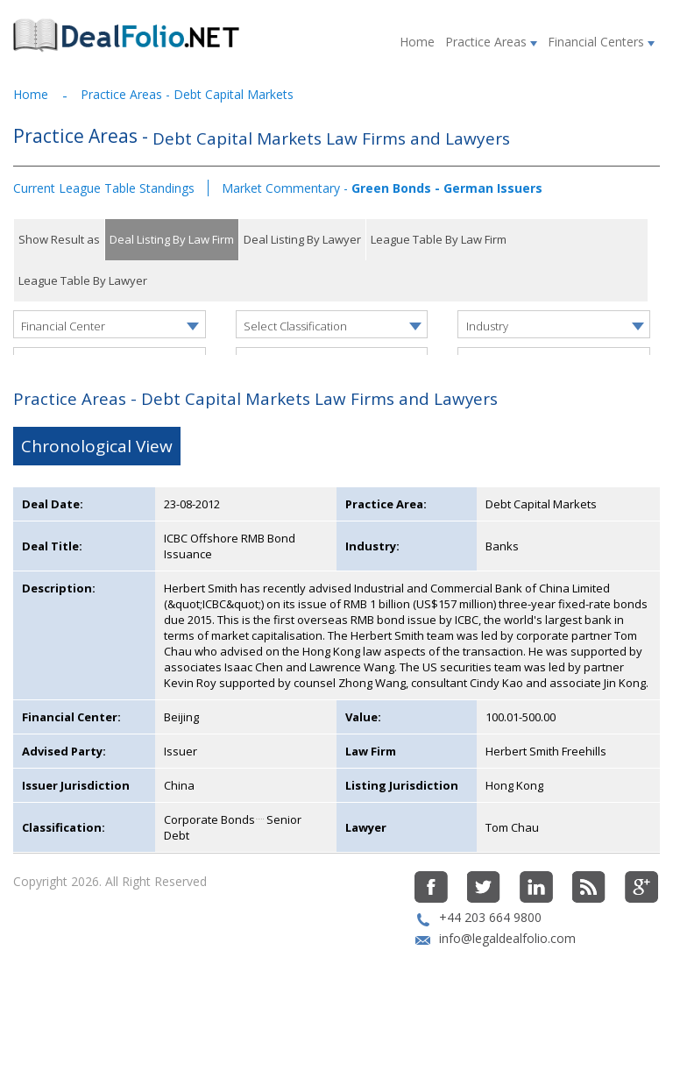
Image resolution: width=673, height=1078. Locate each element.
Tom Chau (512, 881)
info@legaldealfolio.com (507, 991)
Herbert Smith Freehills (545, 804)
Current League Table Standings (104, 188)
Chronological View (97, 499)
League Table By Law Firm (439, 239)
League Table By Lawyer (82, 280)
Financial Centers (601, 41)
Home (417, 41)
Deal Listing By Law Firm (172, 239)
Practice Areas (491, 41)
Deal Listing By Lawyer (302, 239)
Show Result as (59, 239)
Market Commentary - (382, 188)
